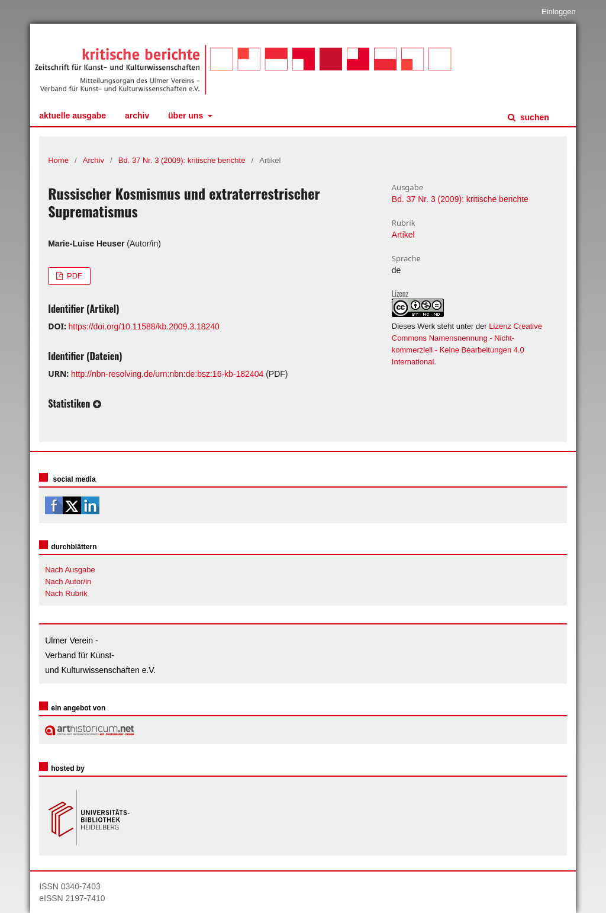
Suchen (533, 117)
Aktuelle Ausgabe (72, 115)
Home (58, 160)
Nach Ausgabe (70, 569)
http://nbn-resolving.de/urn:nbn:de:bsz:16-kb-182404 (167, 374)
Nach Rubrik (66, 593)
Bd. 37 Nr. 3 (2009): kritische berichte (182, 160)
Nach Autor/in (68, 581)
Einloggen (558, 11)
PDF (73, 275)
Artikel (403, 234)
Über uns (186, 115)
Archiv (137, 115)
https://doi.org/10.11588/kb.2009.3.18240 (144, 326)
